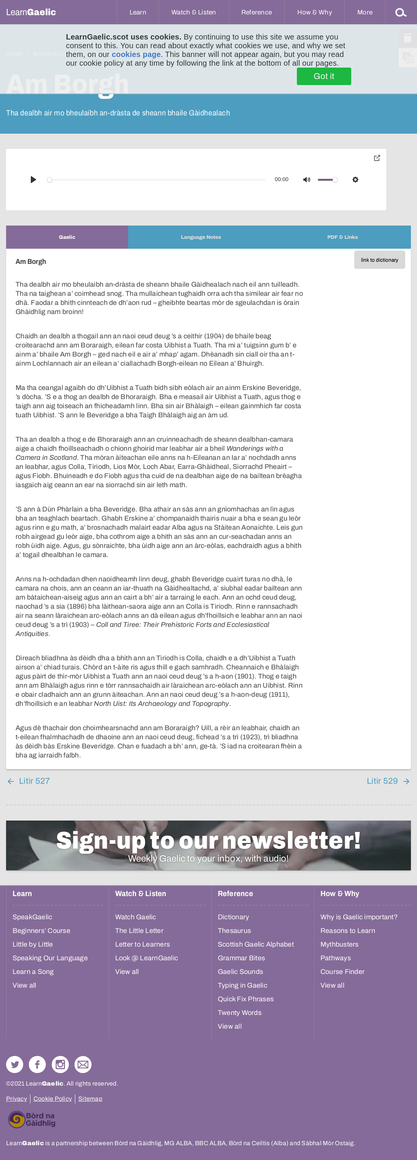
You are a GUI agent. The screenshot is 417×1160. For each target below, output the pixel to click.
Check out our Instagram (60, 1064)
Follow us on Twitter (14, 1064)
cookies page (136, 54)
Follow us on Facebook (37, 1064)
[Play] (33, 179)
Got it (324, 76)
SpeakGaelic (32, 917)
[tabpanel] (208, 509)
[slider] (156, 179)
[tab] (67, 237)
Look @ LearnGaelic (146, 958)
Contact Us (83, 1064)
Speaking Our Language (50, 958)
